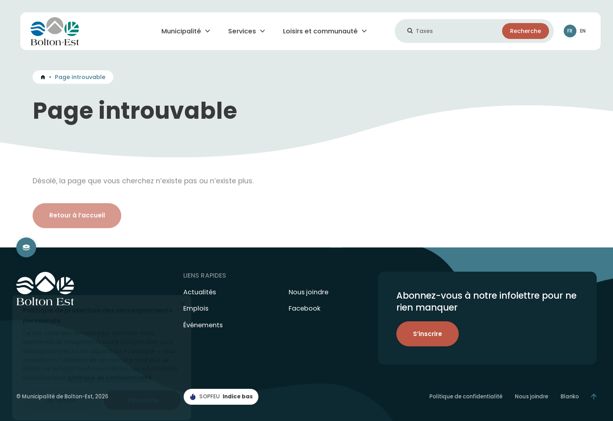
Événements (203, 325)
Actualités (199, 292)
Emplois (195, 309)
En (583, 32)
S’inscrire (427, 334)
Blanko (570, 397)
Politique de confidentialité (465, 397)
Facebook (304, 309)
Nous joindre (308, 292)
